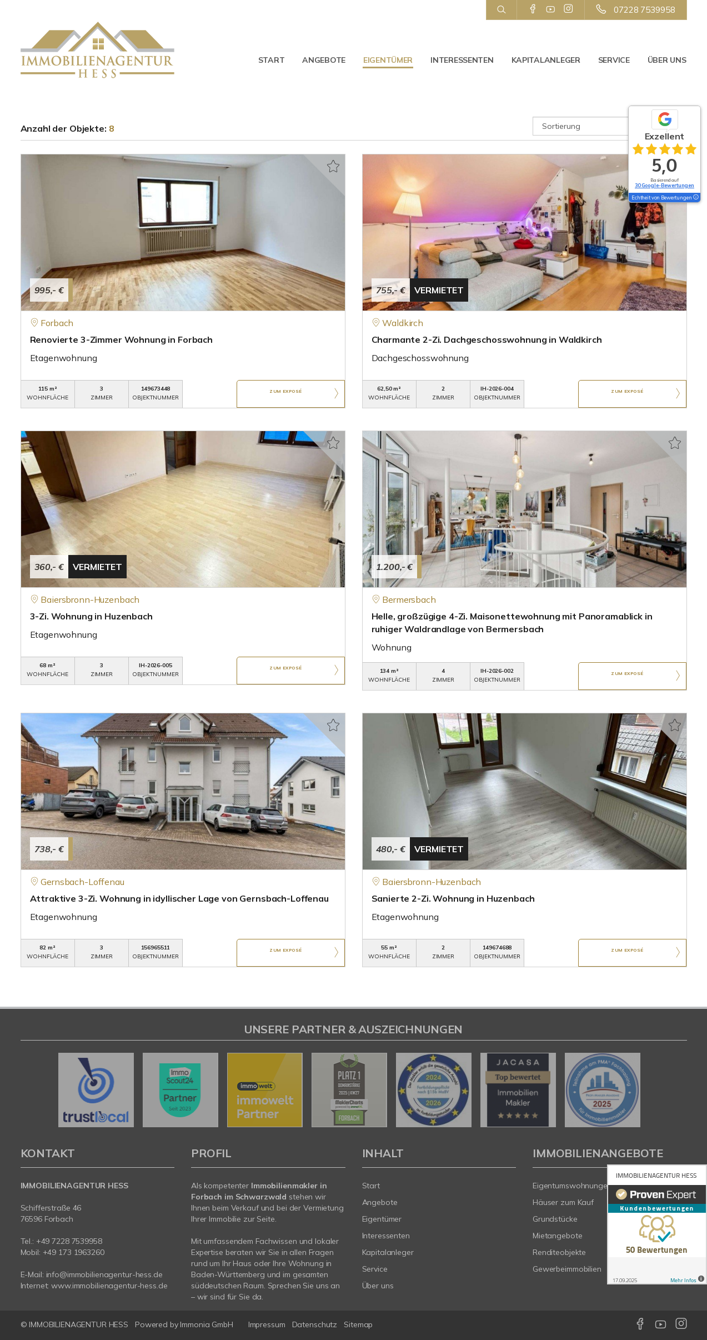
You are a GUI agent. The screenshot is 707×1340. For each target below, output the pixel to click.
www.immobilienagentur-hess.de (109, 1286)
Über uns (667, 60)
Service (614, 60)
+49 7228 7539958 (69, 1241)
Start (271, 60)
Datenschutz (315, 1324)
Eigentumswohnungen (572, 1186)
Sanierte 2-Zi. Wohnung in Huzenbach (453, 898)
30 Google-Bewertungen (664, 185)
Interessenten (461, 60)
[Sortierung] (610, 126)
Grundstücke (555, 1219)
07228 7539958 (644, 9)
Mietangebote (558, 1236)
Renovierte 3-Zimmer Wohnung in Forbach (121, 339)
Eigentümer (388, 60)
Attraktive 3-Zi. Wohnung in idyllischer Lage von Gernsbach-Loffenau (179, 898)
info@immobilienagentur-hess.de (104, 1274)
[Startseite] (98, 50)
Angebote (323, 60)
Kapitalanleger (546, 60)
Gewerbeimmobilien (567, 1269)
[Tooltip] (695, 198)
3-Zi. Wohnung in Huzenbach (91, 616)
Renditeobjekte (559, 1252)
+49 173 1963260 (73, 1252)
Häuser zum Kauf (563, 1202)
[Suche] (501, 10)
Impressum (266, 1324)
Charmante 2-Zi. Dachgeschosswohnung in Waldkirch (487, 339)
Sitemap (358, 1324)
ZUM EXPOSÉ (285, 394)
